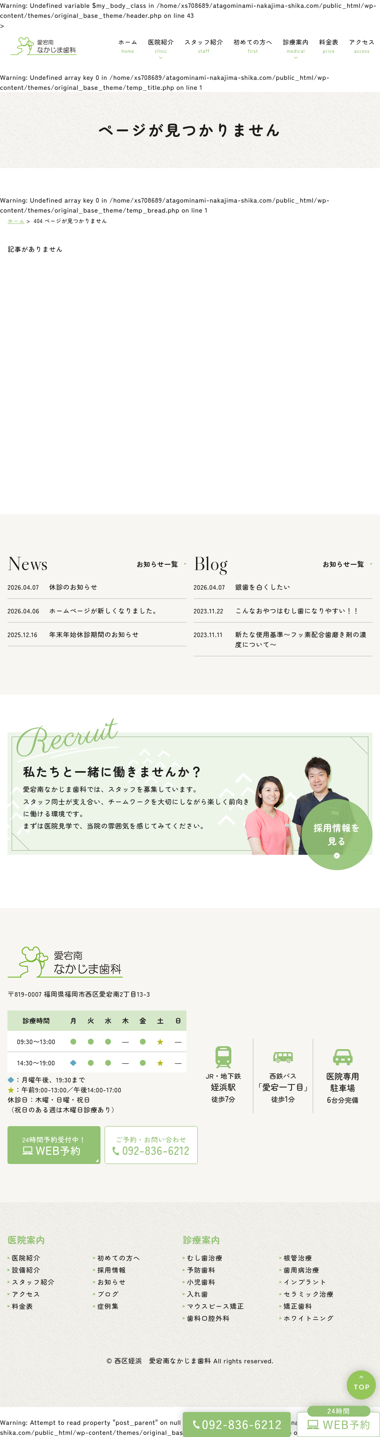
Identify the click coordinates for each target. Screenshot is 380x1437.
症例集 (108, 1306)
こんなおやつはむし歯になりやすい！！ (297, 611)
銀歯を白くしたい (262, 587)
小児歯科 (201, 1282)
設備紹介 (26, 1270)
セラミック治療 (309, 1294)
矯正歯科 (298, 1306)
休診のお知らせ (73, 587)
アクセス (362, 45)
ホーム (127, 45)
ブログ (108, 1294)
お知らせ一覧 (157, 564)
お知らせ (111, 1282)
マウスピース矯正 (215, 1306)
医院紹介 (161, 45)
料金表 (328, 45)
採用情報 (111, 1270)
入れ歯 (197, 1294)
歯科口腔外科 (208, 1318)
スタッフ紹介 (203, 45)
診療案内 (296, 45)
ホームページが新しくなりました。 (104, 611)
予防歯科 (201, 1270)
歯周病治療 (301, 1270)
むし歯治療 (205, 1258)
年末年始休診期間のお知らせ (94, 634)
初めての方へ (252, 45)
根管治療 (298, 1258)
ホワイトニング (309, 1318)
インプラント (305, 1282)
